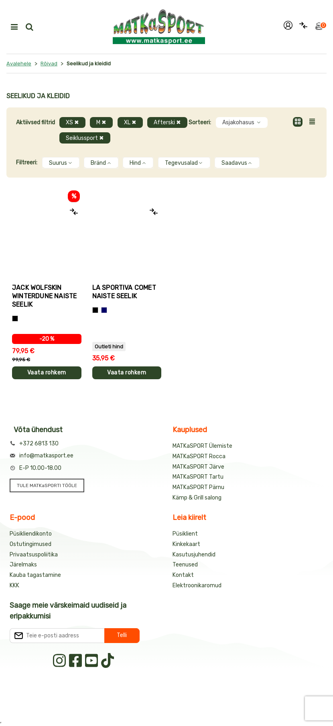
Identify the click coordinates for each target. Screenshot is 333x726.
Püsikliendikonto (31, 533)
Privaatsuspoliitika (34, 554)
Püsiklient (185, 533)
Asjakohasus (241, 122)
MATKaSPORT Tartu (198, 476)
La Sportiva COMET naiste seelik (124, 292)
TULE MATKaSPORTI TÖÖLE (47, 485)
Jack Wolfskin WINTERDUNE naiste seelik (44, 296)
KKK (14, 585)
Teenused (185, 564)
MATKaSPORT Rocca (199, 456)
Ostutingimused (30, 544)
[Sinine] (104, 310)
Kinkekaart (186, 544)
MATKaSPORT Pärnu (198, 487)
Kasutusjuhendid (194, 554)
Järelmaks (23, 564)
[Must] (15, 318)
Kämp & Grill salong (197, 497)
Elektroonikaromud (197, 585)
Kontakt (183, 575)
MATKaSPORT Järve (198, 466)
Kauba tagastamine (35, 575)
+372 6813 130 (39, 443)
